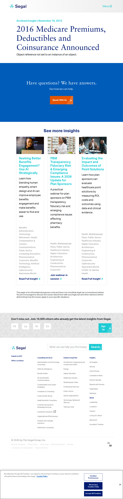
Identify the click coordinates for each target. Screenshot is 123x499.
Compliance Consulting (45, 391)
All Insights (93, 362)
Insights (92, 357)
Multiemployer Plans (71, 382)
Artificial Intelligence (44, 369)
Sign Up (106, 328)
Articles (92, 366)
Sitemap (70, 444)
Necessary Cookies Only (93, 486)
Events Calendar (95, 380)
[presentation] (67, 326)
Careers (92, 411)
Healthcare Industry (70, 378)
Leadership (94, 402)
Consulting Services (44, 357)
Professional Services (71, 386)
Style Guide (44, 444)
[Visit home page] (18, 349)
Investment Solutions (46, 412)
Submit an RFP (16, 356)
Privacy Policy (33, 444)
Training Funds (69, 407)
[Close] (120, 484)
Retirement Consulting (45, 427)
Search (95, 347)
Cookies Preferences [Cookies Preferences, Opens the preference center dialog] (93, 477)
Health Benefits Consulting (47, 400)
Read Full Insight (30, 279)
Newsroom (93, 420)
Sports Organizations (71, 395)
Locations (93, 406)
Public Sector (68, 391)
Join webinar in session (59, 277)
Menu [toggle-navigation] (107, 6)
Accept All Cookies (93, 493)
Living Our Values (96, 415)
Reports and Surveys (97, 384)
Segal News (94, 389)
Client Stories (94, 371)
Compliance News (96, 375)
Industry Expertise (70, 357)
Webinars (93, 393)
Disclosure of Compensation (22, 448)
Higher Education (70, 373)
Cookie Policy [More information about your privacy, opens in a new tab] (42, 476)
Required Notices (41, 448)
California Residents (57, 444)
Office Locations (17, 360)
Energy (66, 369)
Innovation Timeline (97, 424)
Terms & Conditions (18, 444)
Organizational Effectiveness (47, 416)
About (92, 397)
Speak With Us (63, 100)
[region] (61, 484)
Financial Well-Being (44, 396)
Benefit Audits (42, 373)
